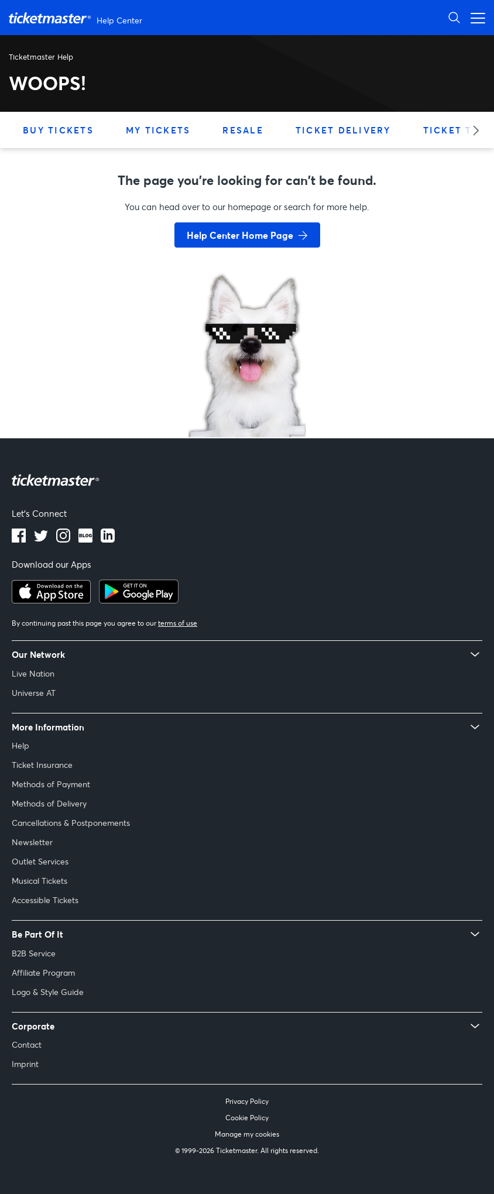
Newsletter (32, 842)
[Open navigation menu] (474, 17)
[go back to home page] (247, 396)
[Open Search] (454, 17)
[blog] (85, 539)
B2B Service (34, 953)
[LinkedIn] (108, 539)
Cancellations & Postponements (71, 822)
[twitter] (41, 539)
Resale (242, 130)
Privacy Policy (247, 1101)
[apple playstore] (51, 600)
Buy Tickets (58, 130)
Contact (27, 1044)
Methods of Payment (51, 784)
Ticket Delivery (343, 130)
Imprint (25, 1063)
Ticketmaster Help (41, 57)
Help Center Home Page (240, 235)
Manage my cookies (247, 1134)
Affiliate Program (43, 972)
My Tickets (158, 130)
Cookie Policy (247, 1117)
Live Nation (33, 673)
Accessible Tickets (45, 899)
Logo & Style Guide (48, 991)
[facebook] (19, 539)
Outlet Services (40, 861)
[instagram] (63, 539)
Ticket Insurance (42, 764)
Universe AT (34, 692)
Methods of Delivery (49, 803)
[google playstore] (139, 600)
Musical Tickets (39, 880)
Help (20, 745)
